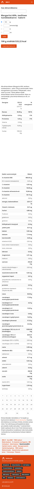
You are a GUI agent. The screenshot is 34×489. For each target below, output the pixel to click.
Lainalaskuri (18, 468)
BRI (30, 442)
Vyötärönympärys (8, 448)
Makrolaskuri (6, 442)
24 (31, 404)
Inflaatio (19, 471)
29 (19, 409)
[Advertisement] (17, 66)
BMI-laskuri (6, 474)
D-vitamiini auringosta (20, 442)
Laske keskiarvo (20, 477)
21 (19, 404)
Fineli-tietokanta (21, 420)
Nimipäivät (6, 465)
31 (27, 409)
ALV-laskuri (26, 465)
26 (7, 409)
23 (27, 404)
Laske (4, 36)
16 (31, 400)
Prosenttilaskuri (7, 468)
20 (15, 404)
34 (17, 413)
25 (2, 409)
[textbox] (13, 11)
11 (11, 400)
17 (2, 404)
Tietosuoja (10, 452)
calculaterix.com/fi (7, 482)
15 (27, 400)
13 (19, 400)
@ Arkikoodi (6, 486)
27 (11, 409)
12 (15, 400)
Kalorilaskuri (14, 444)
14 (23, 400)
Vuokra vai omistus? (8, 471)
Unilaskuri (5, 444)
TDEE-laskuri (18, 440)
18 (7, 404)
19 (11, 404)
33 (6, 413)
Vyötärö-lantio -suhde (9, 446)
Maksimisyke (6, 450)
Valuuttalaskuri (16, 465)
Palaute (17, 452)
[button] (32, 2)
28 (15, 409)
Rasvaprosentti (23, 446)
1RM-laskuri (19, 448)
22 (23, 404)
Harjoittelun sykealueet (20, 450)
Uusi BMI (10, 440)
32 (31, 409)
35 (28, 413)
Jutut (3, 452)
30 (23, 409)
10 (7, 400)
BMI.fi (8, 2)
